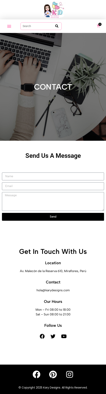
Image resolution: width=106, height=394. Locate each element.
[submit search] (56, 26)
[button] (9, 26)
